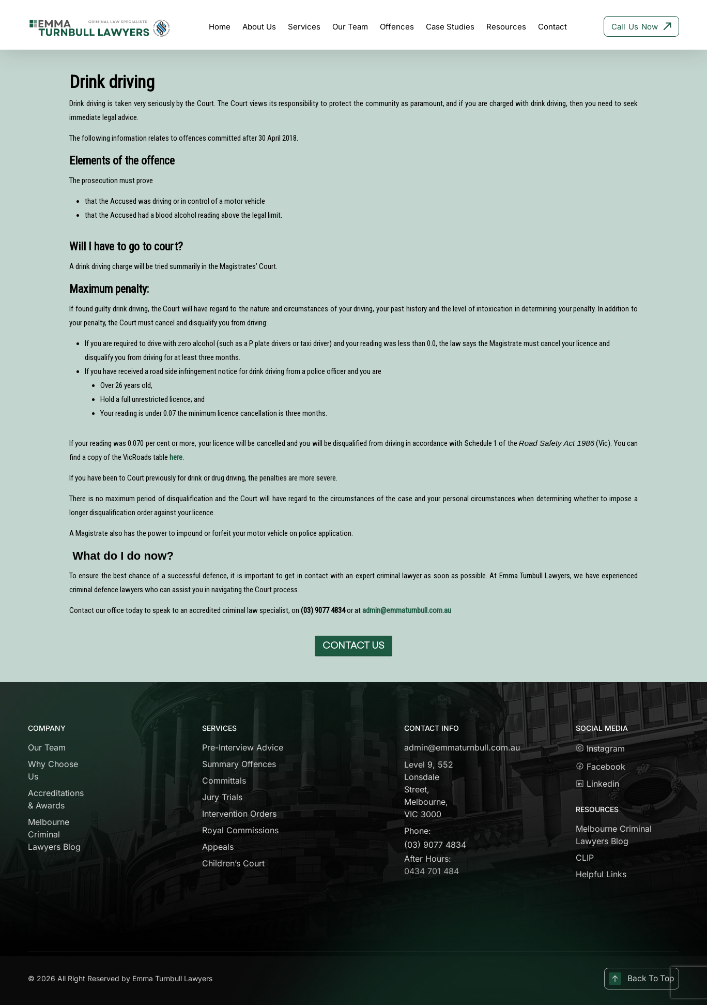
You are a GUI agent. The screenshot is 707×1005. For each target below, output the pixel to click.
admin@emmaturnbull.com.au (406, 610)
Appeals (218, 847)
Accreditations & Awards (56, 799)
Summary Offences (239, 764)
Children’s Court (233, 863)
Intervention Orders (239, 813)
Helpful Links (601, 874)
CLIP (585, 857)
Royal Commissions (240, 830)
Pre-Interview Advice (242, 747)
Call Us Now (641, 27)
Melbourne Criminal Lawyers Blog (54, 834)
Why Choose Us (53, 770)
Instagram (600, 748)
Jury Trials (222, 797)
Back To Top (640, 978)
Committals (224, 780)
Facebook (604, 766)
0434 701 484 (431, 871)
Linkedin (597, 783)
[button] (353, 646)
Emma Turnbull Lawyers (172, 978)
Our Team (47, 747)
